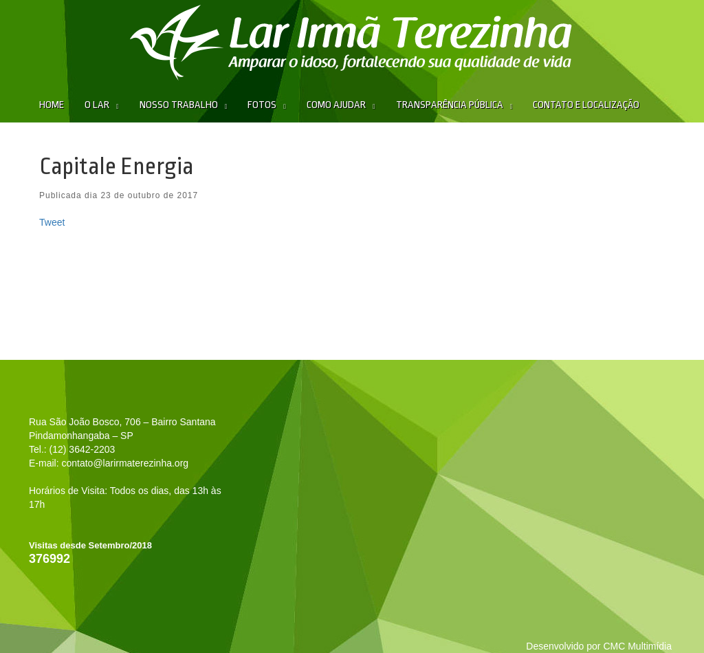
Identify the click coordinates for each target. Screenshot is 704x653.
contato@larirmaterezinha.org (124, 463)
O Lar (97, 105)
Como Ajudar (336, 105)
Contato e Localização (586, 105)
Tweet (52, 222)
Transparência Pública (449, 105)
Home (51, 105)
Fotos (262, 105)
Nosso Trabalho (179, 105)
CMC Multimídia (637, 646)
